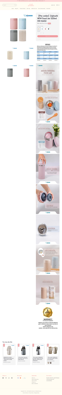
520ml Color (40, 26)
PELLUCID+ (48, 8)
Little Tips (28, 8)
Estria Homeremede (41, 8)
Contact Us (34, 382)
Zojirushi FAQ (34, 380)
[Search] (15, 5)
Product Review (22, 8)
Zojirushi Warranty (35, 379)
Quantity (38, 31)
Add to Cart (47, 36)
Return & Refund (35, 383)
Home (13, 8)
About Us (33, 377)
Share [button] (39, 39)
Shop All (16, 8)
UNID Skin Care (34, 8)
